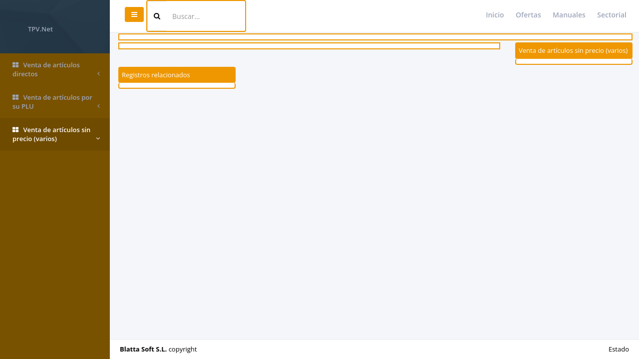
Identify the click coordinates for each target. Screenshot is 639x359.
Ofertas (528, 14)
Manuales (569, 14)
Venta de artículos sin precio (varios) (56, 134)
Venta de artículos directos (56, 69)
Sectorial (612, 14)
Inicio (495, 14)
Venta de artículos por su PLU (56, 102)
